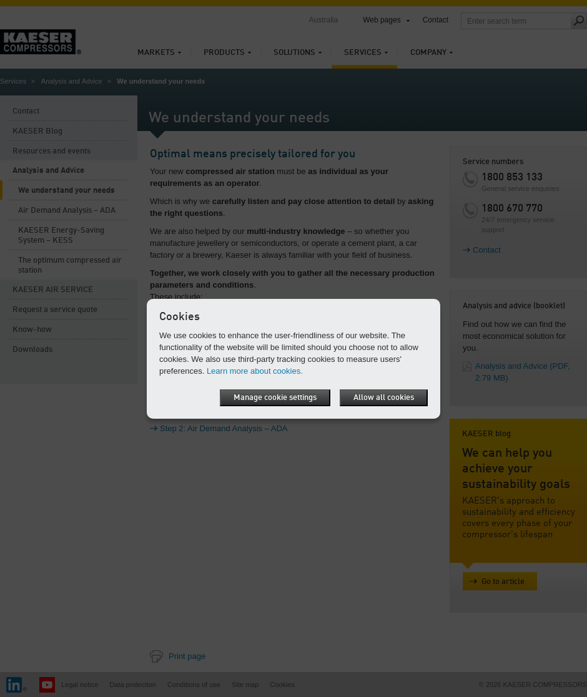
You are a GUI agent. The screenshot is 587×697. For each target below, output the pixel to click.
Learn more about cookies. (255, 371)
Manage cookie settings (275, 398)
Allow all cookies (383, 398)
